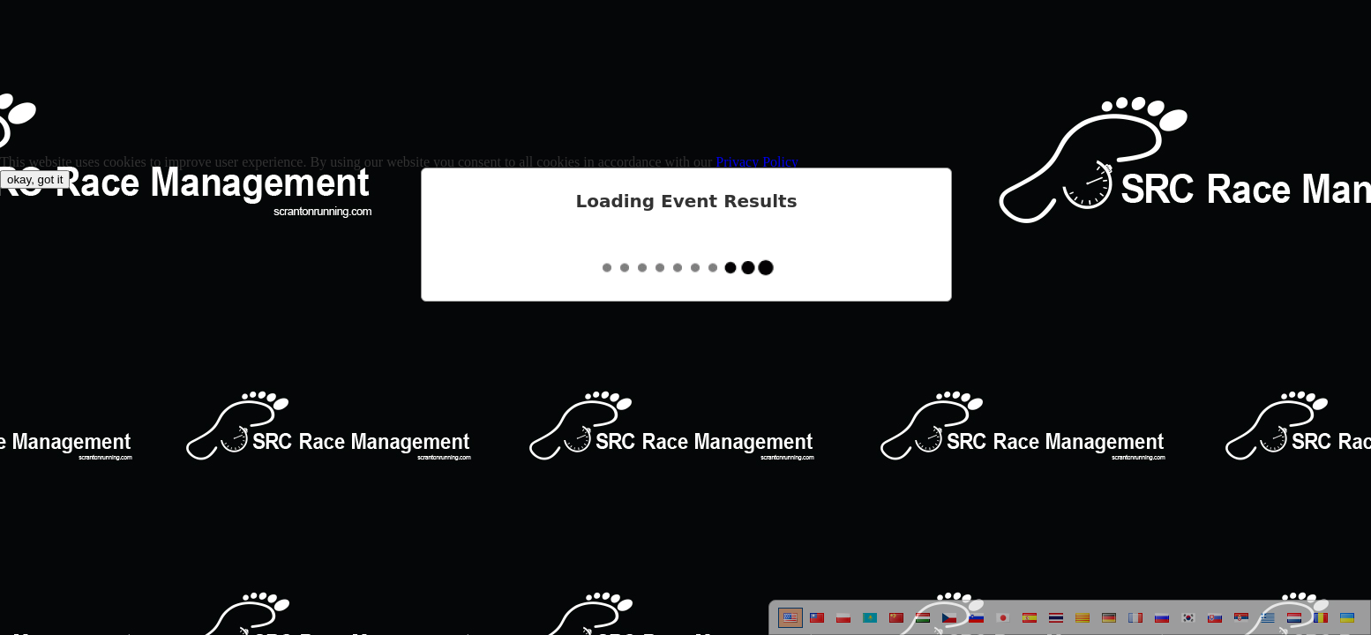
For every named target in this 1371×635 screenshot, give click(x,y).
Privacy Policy (756, 161)
